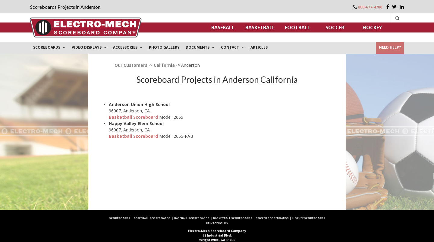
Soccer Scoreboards (272, 218)
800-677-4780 (370, 7)
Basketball (260, 27)
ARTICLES (259, 47)
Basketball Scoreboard (133, 117)
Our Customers (131, 65)
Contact (232, 47)
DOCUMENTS (200, 47)
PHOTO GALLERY (164, 47)
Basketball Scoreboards (232, 218)
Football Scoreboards (152, 218)
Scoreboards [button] (49, 47)
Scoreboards (119, 218)
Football (297, 27)
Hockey (372, 27)
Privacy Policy (217, 223)
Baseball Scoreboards (191, 218)
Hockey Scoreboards (308, 218)
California (164, 65)
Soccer (335, 27)
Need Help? (390, 47)
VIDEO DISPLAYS (89, 47)
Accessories (128, 47)
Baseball (222, 27)
